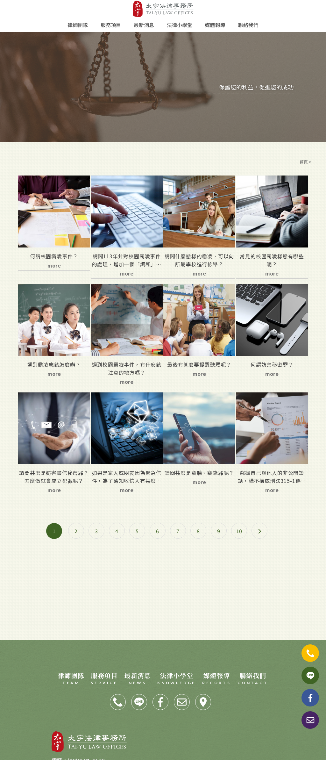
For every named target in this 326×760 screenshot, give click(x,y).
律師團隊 (77, 25)
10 (239, 531)
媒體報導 (215, 25)
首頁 (304, 162)
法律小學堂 (179, 25)
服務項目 (111, 25)
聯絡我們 (248, 25)
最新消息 (144, 25)
